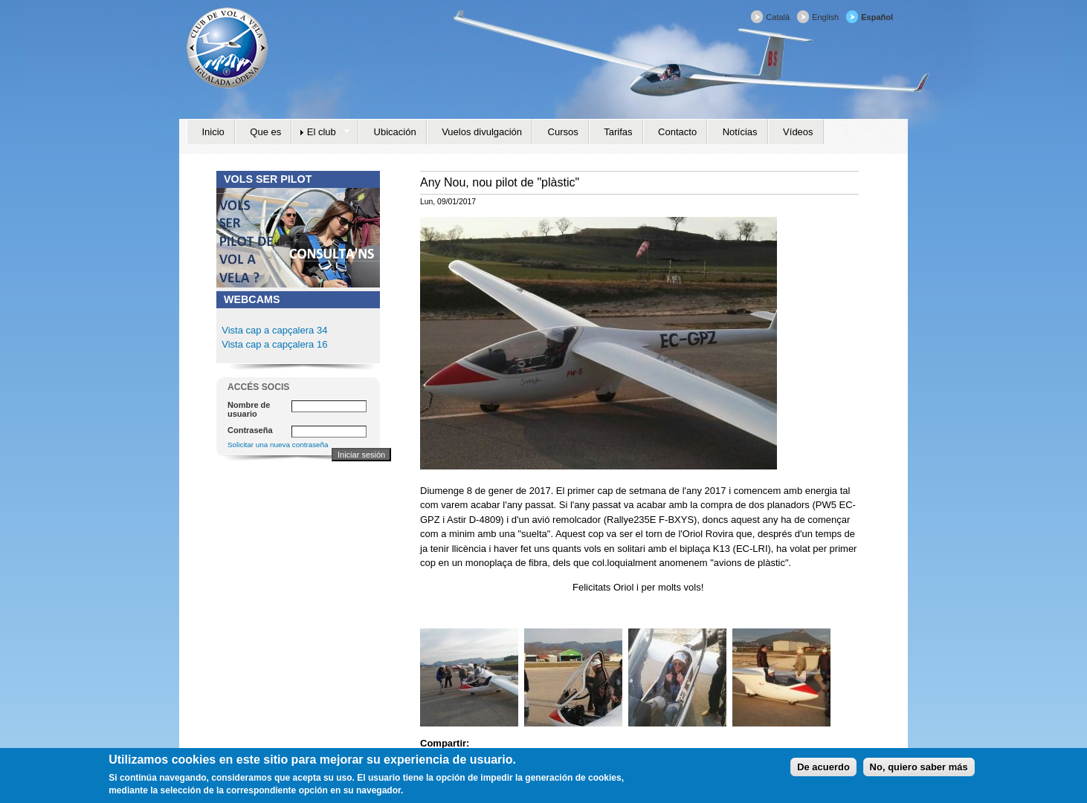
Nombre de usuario (249, 409)
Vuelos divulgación (482, 131)
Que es (265, 131)
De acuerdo (823, 770)
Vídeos (798, 131)
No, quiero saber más (919, 770)
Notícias (740, 131)
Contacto (677, 131)
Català (778, 17)
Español (877, 17)
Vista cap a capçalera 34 (274, 330)
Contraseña (250, 430)
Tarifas (618, 131)
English (825, 17)
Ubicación (395, 131)
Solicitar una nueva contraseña (278, 444)
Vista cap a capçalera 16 (273, 344)
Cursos (563, 131)
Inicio (213, 131)
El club (320, 132)
